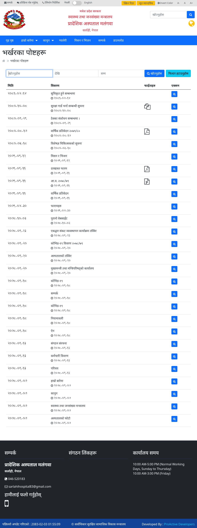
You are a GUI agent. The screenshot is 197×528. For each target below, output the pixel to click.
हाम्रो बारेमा (27, 40)
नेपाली (67, 2)
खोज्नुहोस (154, 73)
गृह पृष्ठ (9, 40)
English (88, 2)
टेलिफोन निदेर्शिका (51, 2)
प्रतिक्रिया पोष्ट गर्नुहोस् (27, 2)
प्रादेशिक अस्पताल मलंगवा (90, 23)
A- (178, 3)
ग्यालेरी (63, 40)
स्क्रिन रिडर (129, 3)
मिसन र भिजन (82, 40)
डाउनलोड (118, 40)
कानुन (46, 40)
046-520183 (15, 479)
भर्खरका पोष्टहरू (19, 61)
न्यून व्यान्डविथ (146, 3)
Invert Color (165, 3)
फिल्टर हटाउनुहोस (178, 73)
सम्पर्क (8, 2)
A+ (191, 3)
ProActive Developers (179, 524)
